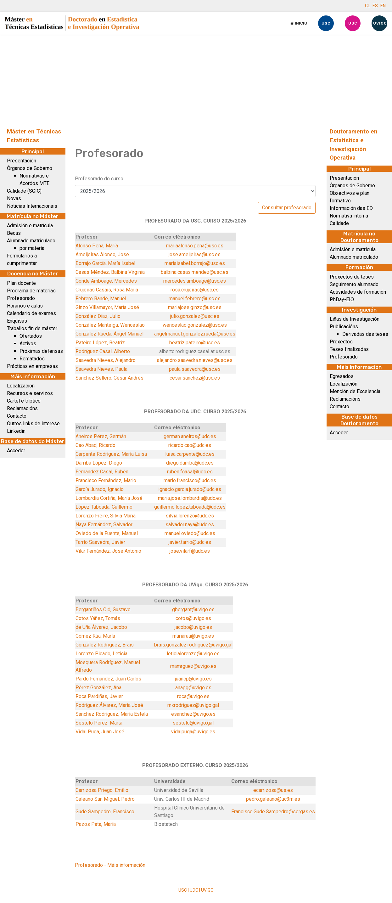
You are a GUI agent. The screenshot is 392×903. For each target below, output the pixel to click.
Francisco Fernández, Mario (106, 480)
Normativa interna (349, 216)
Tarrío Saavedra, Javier (100, 542)
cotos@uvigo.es (193, 618)
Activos (28, 344)
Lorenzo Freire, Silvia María (106, 516)
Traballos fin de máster (32, 328)
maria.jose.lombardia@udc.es (190, 498)
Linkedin (16, 431)
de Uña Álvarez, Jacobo (101, 627)
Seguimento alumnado (354, 284)
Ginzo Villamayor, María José (107, 307)
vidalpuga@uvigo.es (193, 732)
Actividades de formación (358, 292)
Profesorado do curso (99, 179)
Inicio (298, 23)
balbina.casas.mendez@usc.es (194, 272)
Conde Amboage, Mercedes (106, 281)
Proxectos (341, 342)
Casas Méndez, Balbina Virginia (110, 272)
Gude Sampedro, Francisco (105, 812)
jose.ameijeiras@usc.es (195, 254)
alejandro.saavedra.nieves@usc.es (194, 360)
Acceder (16, 451)
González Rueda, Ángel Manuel (109, 334)
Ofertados (31, 336)
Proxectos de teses (352, 277)
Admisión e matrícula (30, 226)
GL (367, 5)
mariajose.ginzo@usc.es (194, 307)
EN (383, 5)
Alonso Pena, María (97, 246)
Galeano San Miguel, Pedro (105, 799)
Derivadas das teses (365, 334)
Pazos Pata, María (96, 824)
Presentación (21, 161)
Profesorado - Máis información (110, 865)
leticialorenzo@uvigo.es (193, 654)
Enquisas (17, 321)
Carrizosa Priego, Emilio (102, 790)
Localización (21, 386)
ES (375, 5)
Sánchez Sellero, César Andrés (109, 378)
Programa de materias (31, 291)
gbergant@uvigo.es (193, 609)
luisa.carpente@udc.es (190, 454)
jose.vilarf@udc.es (190, 551)
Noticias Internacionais (32, 206)
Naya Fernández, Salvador (104, 525)
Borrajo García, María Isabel (105, 263)
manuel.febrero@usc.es (195, 299)
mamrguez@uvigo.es (193, 666)
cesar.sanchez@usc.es (195, 378)
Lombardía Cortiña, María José (109, 498)
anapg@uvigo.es (193, 688)
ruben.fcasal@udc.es (190, 472)
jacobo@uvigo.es (193, 627)
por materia (32, 248)
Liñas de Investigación (354, 319)
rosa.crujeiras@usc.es (195, 290)
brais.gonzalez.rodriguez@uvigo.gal (193, 645)
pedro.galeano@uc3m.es (273, 799)
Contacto (16, 416)
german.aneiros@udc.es (190, 436)
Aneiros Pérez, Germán (101, 436)
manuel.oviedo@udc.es (190, 533)
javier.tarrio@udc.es (190, 542)
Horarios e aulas (25, 306)
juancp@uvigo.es (193, 679)
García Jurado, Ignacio (100, 489)
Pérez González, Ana (98, 688)
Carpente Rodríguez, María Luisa (111, 454)
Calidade (339, 223)
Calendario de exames (31, 313)
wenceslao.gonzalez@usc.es (195, 325)
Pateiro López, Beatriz (100, 343)
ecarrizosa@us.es (273, 790)
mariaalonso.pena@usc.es (194, 246)
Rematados (32, 359)
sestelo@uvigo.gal (193, 723)
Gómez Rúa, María (95, 636)
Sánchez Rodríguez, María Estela (112, 714)
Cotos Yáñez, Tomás (98, 618)
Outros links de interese (33, 423)
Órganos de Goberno (29, 168)
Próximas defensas (41, 351)
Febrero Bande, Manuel (101, 299)
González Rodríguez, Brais (105, 645)
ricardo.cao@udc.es (189, 445)
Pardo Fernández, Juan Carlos (108, 679)
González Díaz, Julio (98, 316)
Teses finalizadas (349, 349)
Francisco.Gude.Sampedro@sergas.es (273, 812)
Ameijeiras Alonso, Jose (102, 254)
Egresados (342, 376)
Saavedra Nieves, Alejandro (106, 360)
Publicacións (344, 327)
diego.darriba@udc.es (190, 463)
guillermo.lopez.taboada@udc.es (190, 507)
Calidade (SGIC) (24, 191)
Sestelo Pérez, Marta (99, 723)
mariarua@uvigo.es (193, 636)
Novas (14, 198)
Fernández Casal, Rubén (102, 472)
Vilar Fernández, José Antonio (108, 551)
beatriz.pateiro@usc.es (194, 343)
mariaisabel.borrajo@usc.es (195, 263)
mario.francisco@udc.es (190, 480)
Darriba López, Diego (99, 463)
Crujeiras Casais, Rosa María (107, 290)
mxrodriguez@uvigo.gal (193, 705)
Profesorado (21, 298)
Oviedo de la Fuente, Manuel (107, 533)
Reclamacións (22, 408)
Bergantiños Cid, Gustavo (103, 609)
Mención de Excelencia (355, 391)
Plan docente (21, 283)
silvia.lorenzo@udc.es (190, 516)
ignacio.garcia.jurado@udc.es (189, 489)
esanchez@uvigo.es (193, 714)
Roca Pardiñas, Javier (99, 696)
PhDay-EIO (342, 299)
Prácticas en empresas (32, 366)
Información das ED (351, 208)
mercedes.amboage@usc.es (194, 281)
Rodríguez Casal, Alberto (103, 351)
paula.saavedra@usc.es (195, 369)
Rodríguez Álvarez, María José (109, 705)
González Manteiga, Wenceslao (110, 325)
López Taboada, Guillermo (104, 507)
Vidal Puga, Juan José (100, 732)
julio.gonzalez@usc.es (194, 316)
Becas (14, 233)
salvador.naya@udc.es (189, 525)
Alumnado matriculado (31, 241)
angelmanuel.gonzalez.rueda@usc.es (194, 334)
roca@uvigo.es (193, 696)
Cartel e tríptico (24, 401)
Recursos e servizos (30, 393)
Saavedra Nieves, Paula (101, 369)
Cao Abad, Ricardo (95, 445)
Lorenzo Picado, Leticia (101, 654)
